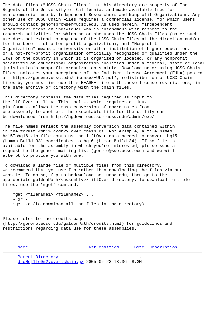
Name (23, 295)
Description (163, 295)
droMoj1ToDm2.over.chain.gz (51, 312)
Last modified (102, 295)
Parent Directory (38, 306)
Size (139, 295)
